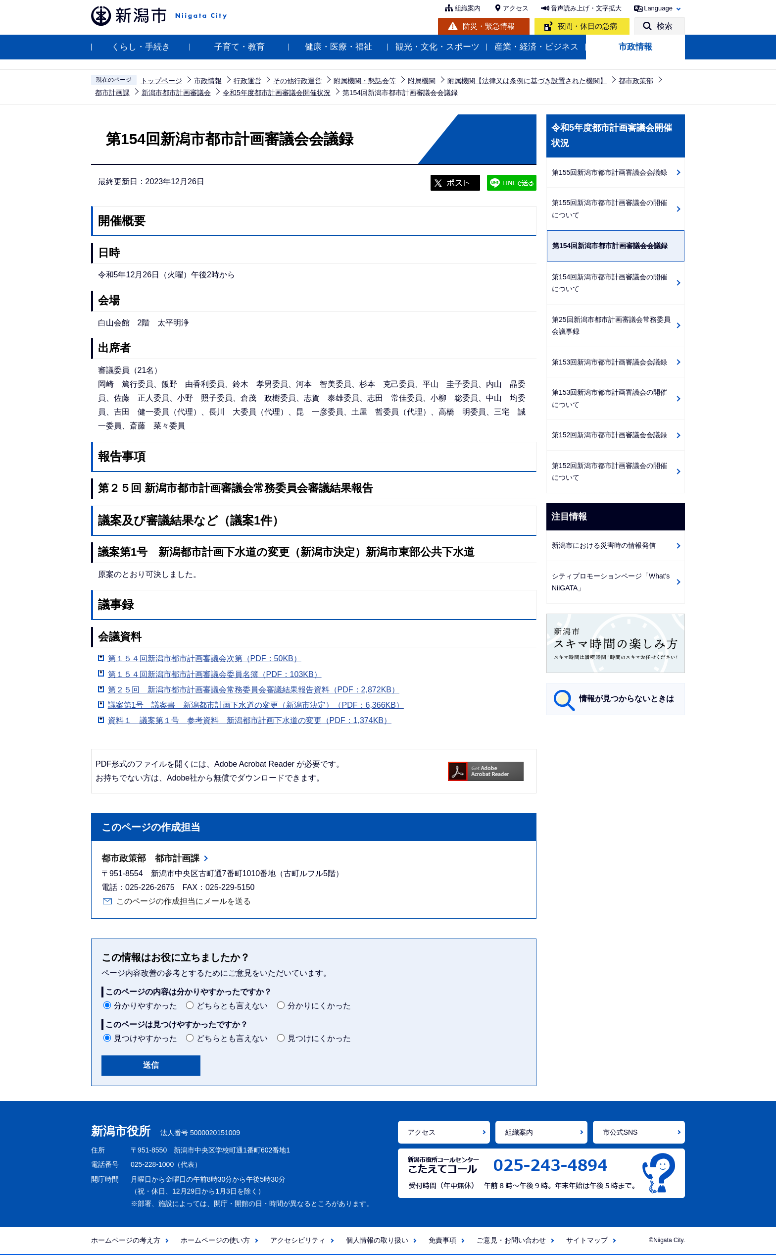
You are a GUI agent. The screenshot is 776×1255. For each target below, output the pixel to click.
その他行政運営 (297, 81)
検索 (665, 26)
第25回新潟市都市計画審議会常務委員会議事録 (611, 325)
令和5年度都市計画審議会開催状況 (277, 93)
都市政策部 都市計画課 (150, 858)
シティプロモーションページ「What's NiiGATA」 (611, 582)
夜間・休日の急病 (587, 26)
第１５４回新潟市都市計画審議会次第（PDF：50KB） (204, 658)
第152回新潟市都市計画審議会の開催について (609, 472)
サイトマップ (587, 1240)
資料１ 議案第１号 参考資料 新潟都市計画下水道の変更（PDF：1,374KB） (249, 720)
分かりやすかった (145, 1005)
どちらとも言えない (232, 1005)
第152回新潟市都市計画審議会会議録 (609, 435)
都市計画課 (112, 93)
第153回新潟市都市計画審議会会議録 (609, 362)
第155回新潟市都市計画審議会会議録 (609, 172)
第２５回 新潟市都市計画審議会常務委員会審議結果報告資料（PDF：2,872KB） (253, 689)
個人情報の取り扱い (377, 1240)
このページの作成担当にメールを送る (183, 901)
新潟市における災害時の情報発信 (604, 545)
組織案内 (468, 8)
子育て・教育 (239, 47)
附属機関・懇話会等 (365, 81)
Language (658, 8)
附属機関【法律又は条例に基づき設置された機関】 (527, 81)
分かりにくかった (319, 1005)
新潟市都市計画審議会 (176, 93)
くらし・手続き (140, 47)
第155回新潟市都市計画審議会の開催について (609, 209)
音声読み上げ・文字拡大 (586, 8)
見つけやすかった (145, 1038)
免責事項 (442, 1240)
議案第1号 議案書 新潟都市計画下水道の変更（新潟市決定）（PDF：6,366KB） (256, 705)
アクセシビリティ (298, 1240)
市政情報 (635, 47)
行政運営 (247, 81)
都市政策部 (636, 81)
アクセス (516, 8)
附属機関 (422, 81)
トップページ (161, 81)
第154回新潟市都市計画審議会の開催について (609, 283)
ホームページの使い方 (215, 1240)
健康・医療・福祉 (338, 47)
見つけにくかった (319, 1038)
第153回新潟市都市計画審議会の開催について (609, 398)
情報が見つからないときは (626, 698)
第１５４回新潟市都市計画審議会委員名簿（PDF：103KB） (215, 674)
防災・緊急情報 (489, 26)
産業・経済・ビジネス (536, 47)
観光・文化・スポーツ (437, 47)
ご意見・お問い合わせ (511, 1240)
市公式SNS (620, 1132)
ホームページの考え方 (125, 1240)
